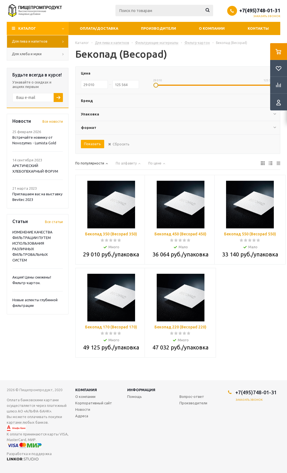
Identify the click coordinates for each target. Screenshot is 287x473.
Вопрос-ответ (191, 396)
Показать (92, 144)
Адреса (81, 416)
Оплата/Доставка (99, 28)
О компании (212, 28)
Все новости (52, 121)
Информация (141, 390)
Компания (86, 390)
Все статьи (54, 222)
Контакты (258, 28)
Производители (158, 28)
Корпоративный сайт (93, 403)
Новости (82, 409)
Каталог (27, 28)
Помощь (134, 396)
